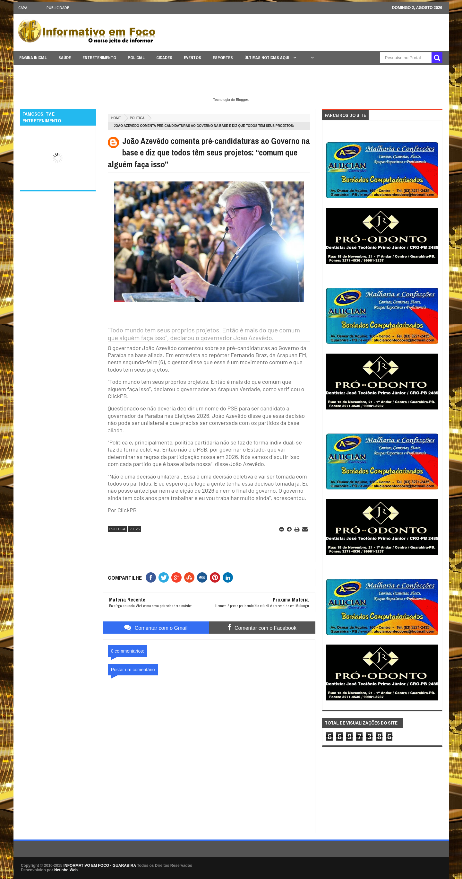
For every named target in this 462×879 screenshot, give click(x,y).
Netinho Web (66, 870)
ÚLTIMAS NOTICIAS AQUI (267, 57)
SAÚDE (64, 57)
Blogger (242, 99)
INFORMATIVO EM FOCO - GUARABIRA (100, 865)
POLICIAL (136, 57)
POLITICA (137, 118)
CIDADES (164, 57)
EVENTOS (192, 57)
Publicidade (58, 7)
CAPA (22, 7)
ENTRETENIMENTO (99, 57)
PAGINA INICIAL (33, 57)
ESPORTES (223, 57)
